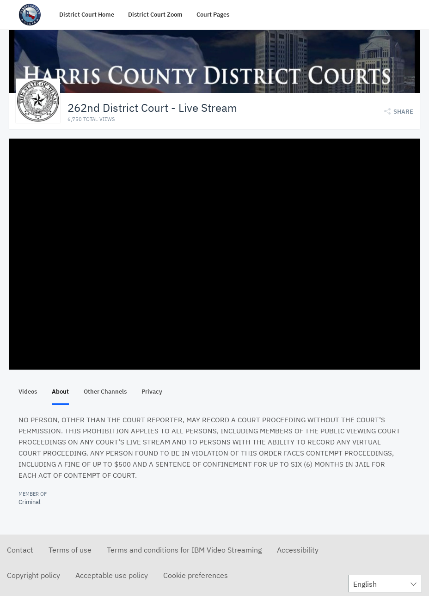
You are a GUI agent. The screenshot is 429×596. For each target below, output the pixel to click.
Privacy (151, 391)
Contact (20, 549)
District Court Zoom (155, 14)
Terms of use (70, 549)
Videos (27, 391)
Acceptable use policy (111, 574)
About (60, 391)
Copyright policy (33, 574)
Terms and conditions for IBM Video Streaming (184, 549)
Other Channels (105, 391)
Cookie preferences (195, 574)
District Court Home (86, 14)
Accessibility (298, 549)
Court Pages (212, 14)
